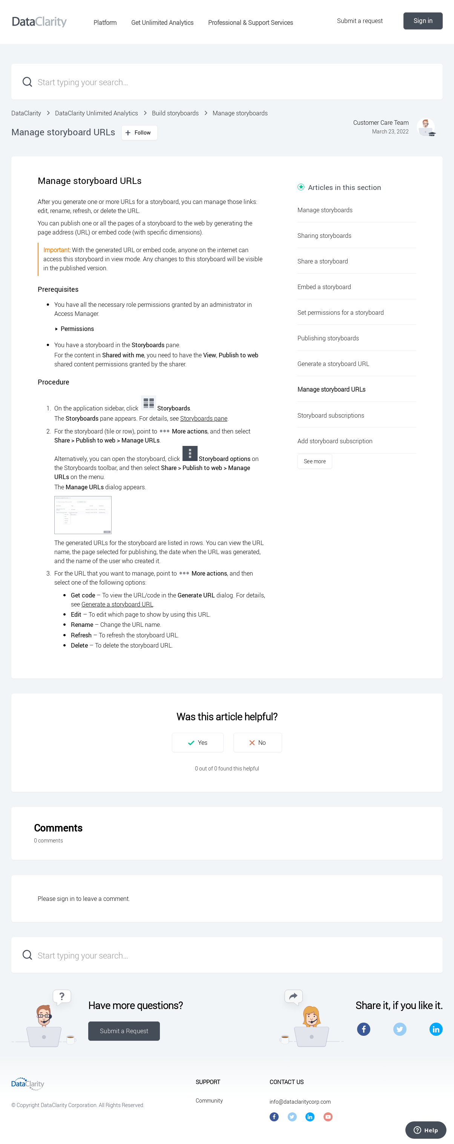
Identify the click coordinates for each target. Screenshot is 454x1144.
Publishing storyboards (328, 338)
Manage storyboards (240, 113)
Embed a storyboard (324, 287)
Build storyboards (175, 113)
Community (209, 1100)
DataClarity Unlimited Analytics (96, 113)
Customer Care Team (381, 122)
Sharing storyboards (324, 235)
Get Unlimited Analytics (162, 22)
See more (315, 461)
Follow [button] (143, 132)
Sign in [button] (423, 21)
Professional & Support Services (250, 22)
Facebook (363, 1029)
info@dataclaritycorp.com (300, 1101)
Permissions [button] (74, 329)
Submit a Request (124, 1031)
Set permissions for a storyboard (341, 312)
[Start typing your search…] (227, 82)
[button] (198, 742)
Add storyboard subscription (335, 441)
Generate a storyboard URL (117, 604)
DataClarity (26, 113)
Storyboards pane (203, 418)
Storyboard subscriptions (331, 415)
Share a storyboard (323, 261)
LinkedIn (436, 1029)
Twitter (399, 1029)
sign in (66, 898)
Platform (105, 22)
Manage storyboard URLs (331, 389)
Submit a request (360, 21)
